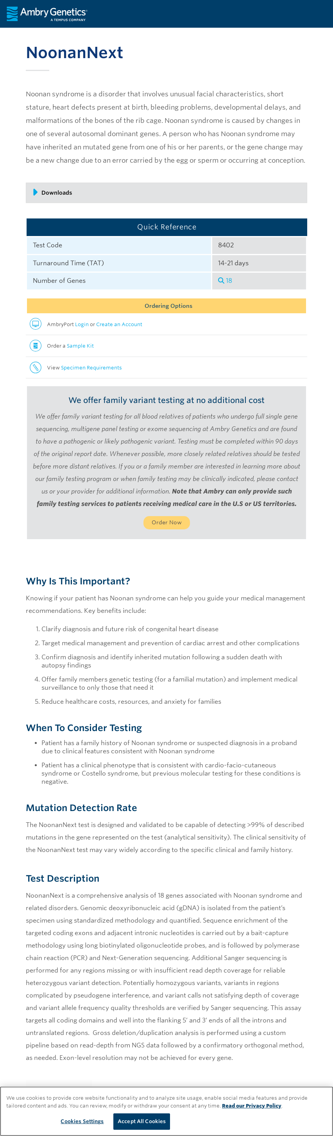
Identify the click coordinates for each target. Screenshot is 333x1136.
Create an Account (119, 324)
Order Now (167, 522)
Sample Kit (80, 346)
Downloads (52, 192)
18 (225, 280)
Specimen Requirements (91, 368)
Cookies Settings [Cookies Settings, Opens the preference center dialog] (82, 1121)
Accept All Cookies (142, 1121)
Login (82, 324)
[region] (166, 1111)
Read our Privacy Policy (251, 1106)
